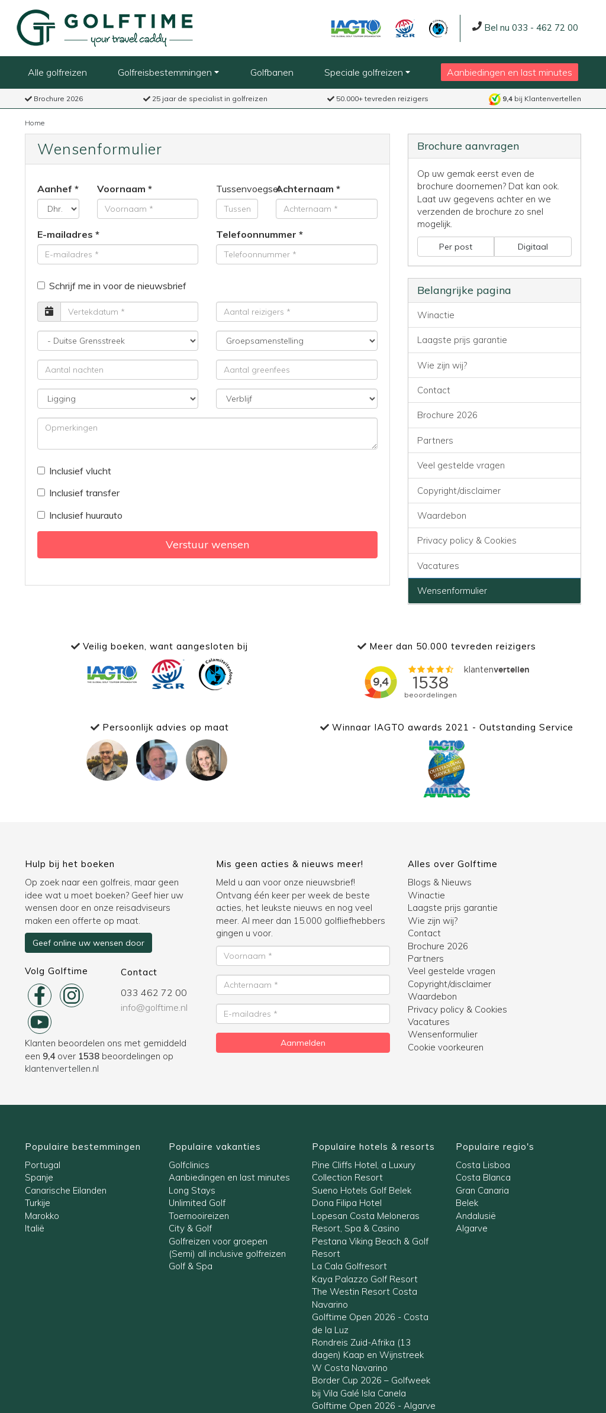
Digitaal (533, 246)
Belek (467, 1202)
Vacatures (438, 565)
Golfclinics (189, 1165)
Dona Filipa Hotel (347, 1202)
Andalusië (476, 1215)
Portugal (42, 1165)
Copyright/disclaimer (459, 490)
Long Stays (192, 1190)
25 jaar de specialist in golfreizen (205, 98)
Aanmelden (303, 1042)
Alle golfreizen (57, 72)
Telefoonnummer (256, 234)
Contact (433, 390)
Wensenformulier (452, 590)
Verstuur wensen (207, 544)
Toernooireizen (199, 1215)
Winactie (435, 315)
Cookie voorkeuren (445, 1047)
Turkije (37, 1202)
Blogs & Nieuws (440, 882)
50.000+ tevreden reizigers (377, 98)
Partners (435, 440)
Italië (34, 1228)
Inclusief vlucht (74, 471)
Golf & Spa (190, 1266)
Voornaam (121, 189)
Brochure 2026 (54, 98)
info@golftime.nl (154, 1007)
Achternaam (305, 189)
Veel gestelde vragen (461, 465)
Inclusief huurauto (80, 515)
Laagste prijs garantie (462, 339)
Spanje (39, 1177)
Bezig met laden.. (447, 682)
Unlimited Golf (197, 1202)
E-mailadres (65, 234)
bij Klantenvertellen (535, 98)
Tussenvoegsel (237, 189)
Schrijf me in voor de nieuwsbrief (111, 286)
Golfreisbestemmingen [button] (168, 72)
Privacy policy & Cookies (467, 540)
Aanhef (54, 189)
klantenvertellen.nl (62, 1068)
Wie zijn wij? (442, 365)
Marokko (42, 1215)
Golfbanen (272, 72)
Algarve (472, 1228)
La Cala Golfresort (349, 1266)
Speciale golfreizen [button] (367, 72)
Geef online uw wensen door (88, 942)
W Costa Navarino (350, 1367)
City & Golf (190, 1228)
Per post (455, 246)
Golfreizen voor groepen (218, 1241)
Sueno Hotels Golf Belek (361, 1190)
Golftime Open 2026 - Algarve (374, 1405)
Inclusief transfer (78, 493)
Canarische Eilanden (66, 1190)
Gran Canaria (482, 1190)
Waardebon (441, 515)
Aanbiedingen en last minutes (509, 72)
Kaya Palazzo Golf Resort (365, 1279)
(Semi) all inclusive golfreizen (227, 1253)
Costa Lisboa (483, 1165)
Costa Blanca (483, 1177)
